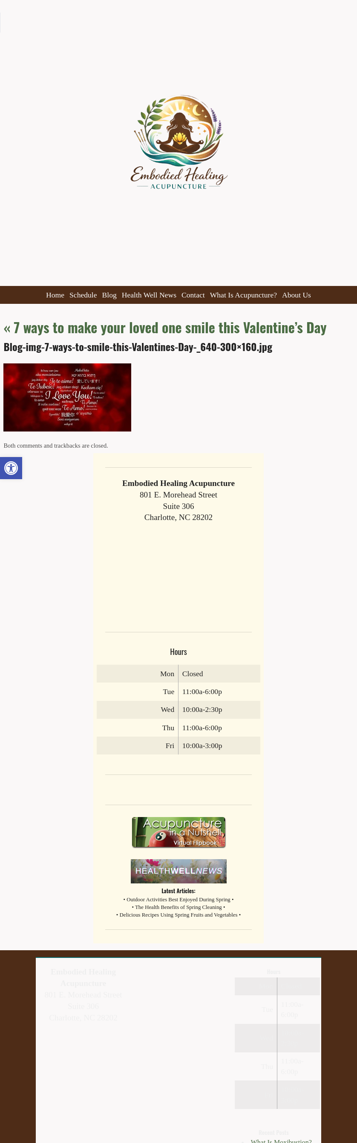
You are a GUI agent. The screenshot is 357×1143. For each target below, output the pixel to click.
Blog (109, 295)
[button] (11, 468)
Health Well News (149, 295)
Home (55, 295)
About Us (296, 295)
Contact (193, 295)
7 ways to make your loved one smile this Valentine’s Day (164, 327)
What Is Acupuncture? (243, 295)
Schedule (83, 295)
